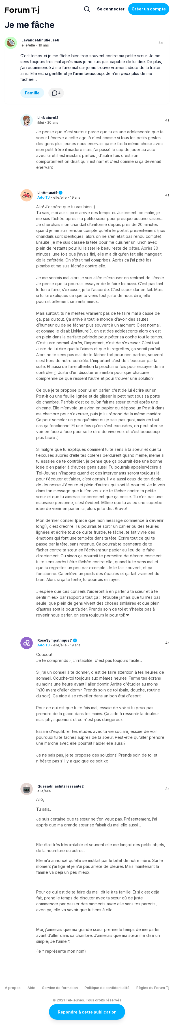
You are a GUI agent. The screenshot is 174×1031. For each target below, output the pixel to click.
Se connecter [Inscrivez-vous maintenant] (110, 8)
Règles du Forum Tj (152, 988)
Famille (32, 92)
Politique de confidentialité (107, 988)
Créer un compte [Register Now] (149, 8)
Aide (31, 988)
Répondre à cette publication (87, 1012)
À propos (13, 988)
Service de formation (60, 988)
